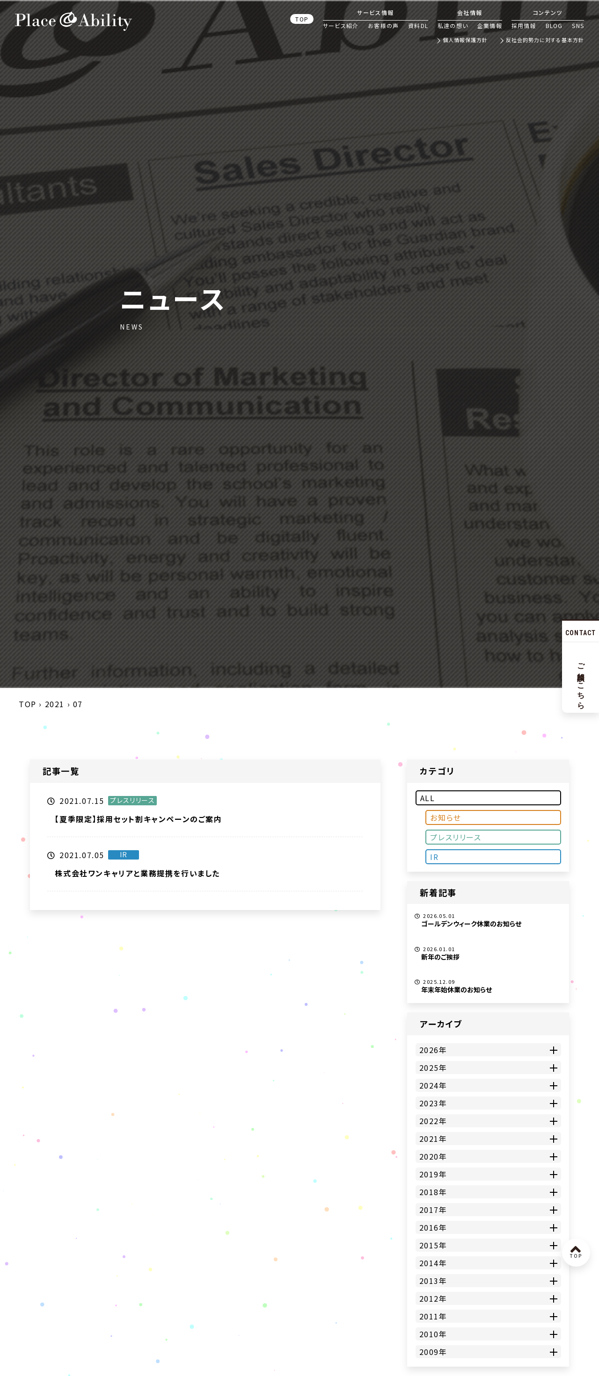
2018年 (433, 1191)
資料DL (418, 25)
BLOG (554, 25)
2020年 (433, 1156)
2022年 (433, 1120)
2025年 (433, 1067)
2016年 (433, 1227)
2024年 (433, 1085)
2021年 (433, 1138)
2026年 (433, 1049)
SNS (578, 25)
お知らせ (445, 817)
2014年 (433, 1262)
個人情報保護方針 (465, 40)
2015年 (433, 1245)
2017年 (433, 1209)
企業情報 (489, 25)
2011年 (433, 1316)
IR (434, 856)
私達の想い (453, 25)
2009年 (433, 1351)
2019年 (433, 1174)
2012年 (433, 1298)
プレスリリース (455, 837)
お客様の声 (383, 25)
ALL (427, 797)
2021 (55, 704)
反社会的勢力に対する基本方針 (545, 40)
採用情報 (523, 25)
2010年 (433, 1334)
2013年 (433, 1280)
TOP (301, 19)
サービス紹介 (340, 25)
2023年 (433, 1103)
